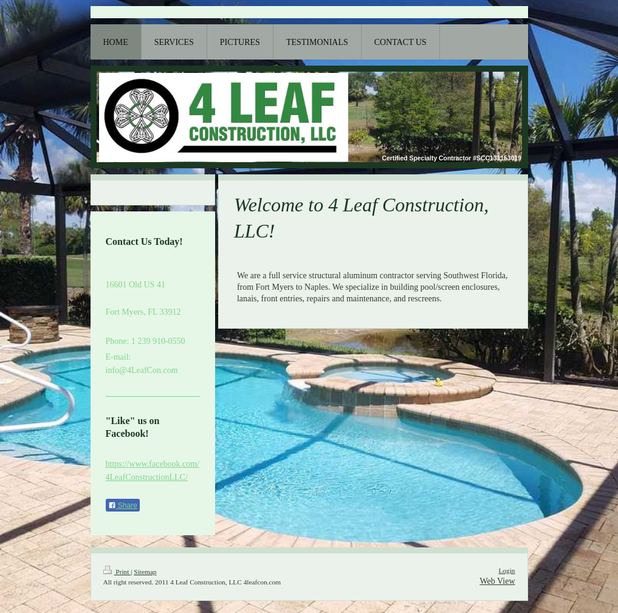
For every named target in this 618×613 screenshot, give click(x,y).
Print (117, 571)
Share (122, 505)
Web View (497, 581)
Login (506, 570)
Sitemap (145, 571)
